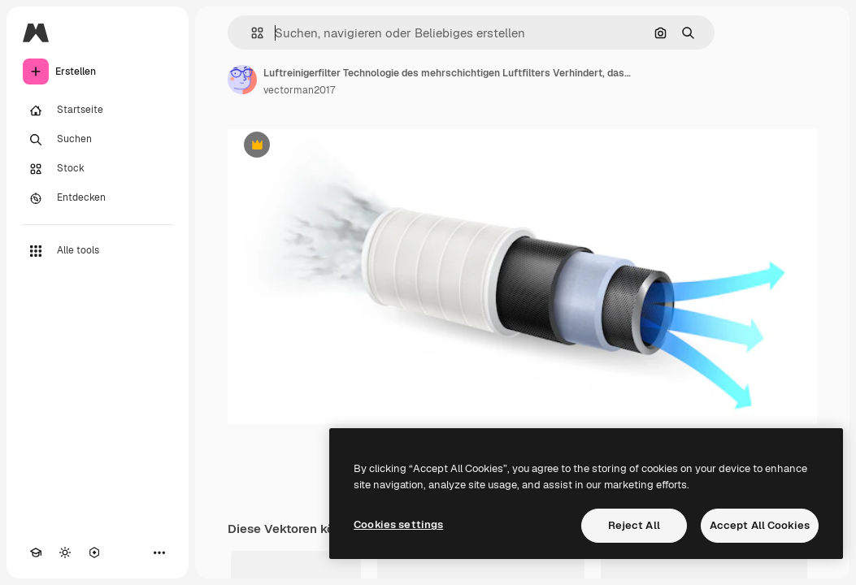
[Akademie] (36, 553)
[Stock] (97, 169)
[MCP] (94, 553)
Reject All (634, 525)
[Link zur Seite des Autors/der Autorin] (242, 79)
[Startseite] (97, 111)
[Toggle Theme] (65, 553)
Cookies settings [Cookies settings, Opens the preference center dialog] (398, 524)
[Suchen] (97, 140)
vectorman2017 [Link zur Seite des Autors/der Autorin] (299, 90)
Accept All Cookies (760, 525)
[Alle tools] (97, 251)
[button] (250, 33)
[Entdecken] (97, 198)
